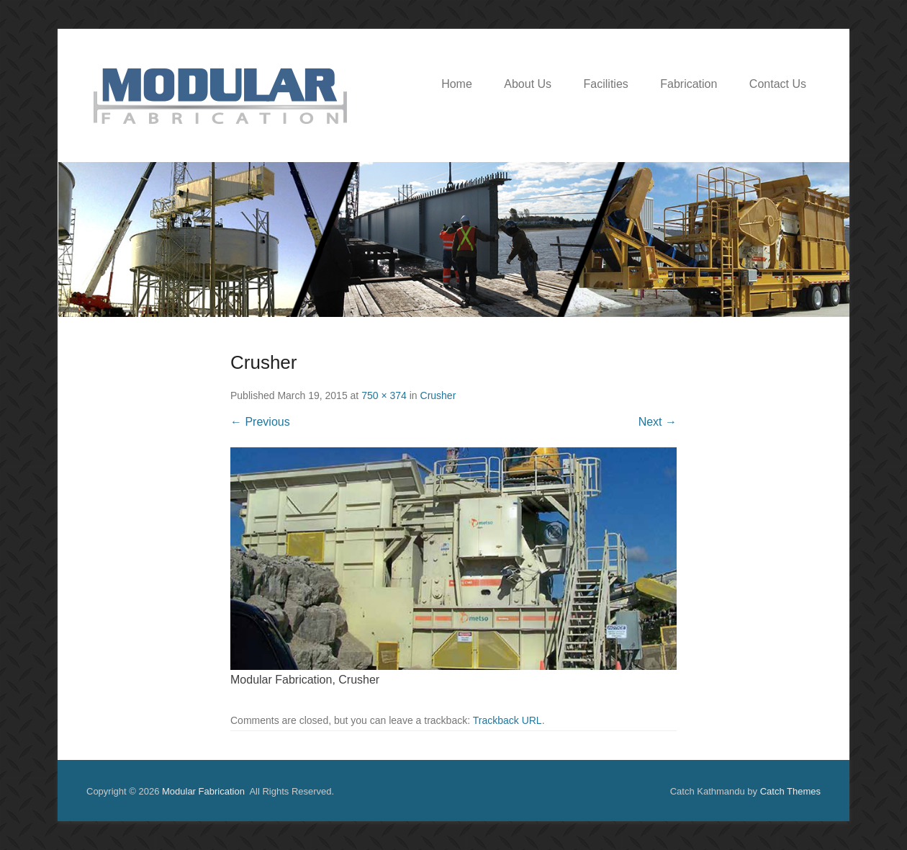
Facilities (606, 84)
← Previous (260, 422)
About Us (527, 84)
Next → (657, 422)
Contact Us (777, 84)
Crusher (438, 395)
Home (456, 84)
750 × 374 (384, 395)
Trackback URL (507, 720)
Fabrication (688, 84)
